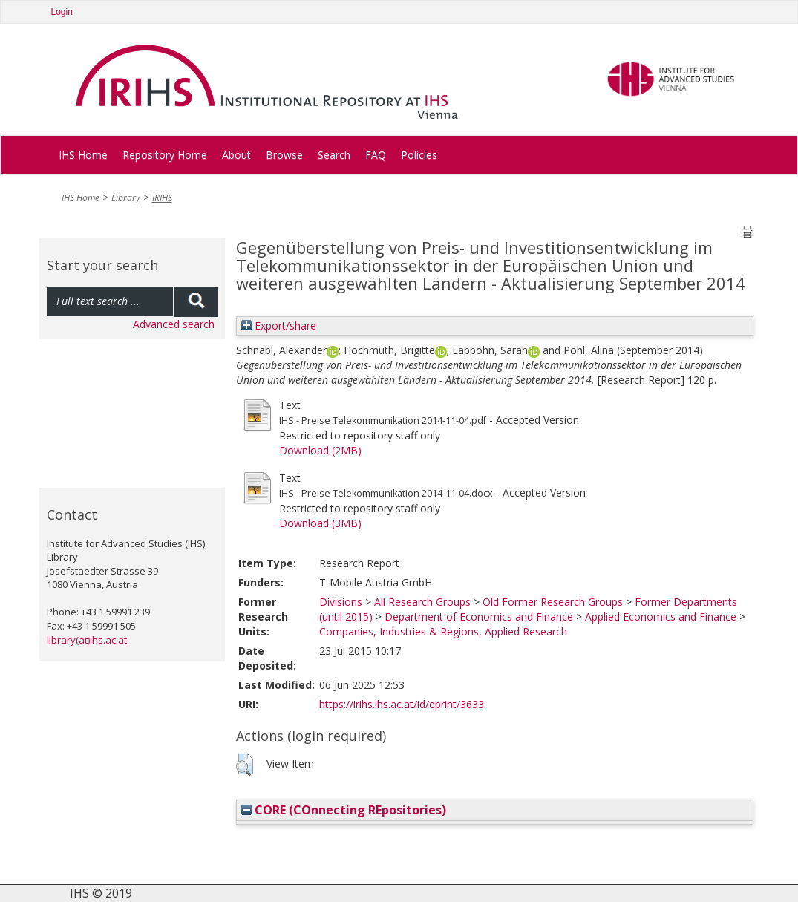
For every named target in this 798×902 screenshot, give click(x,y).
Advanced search (174, 324)
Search (334, 155)
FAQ (375, 155)
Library (125, 198)
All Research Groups (422, 602)
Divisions (340, 602)
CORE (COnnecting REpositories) (343, 810)
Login (62, 12)
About (236, 155)
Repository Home (164, 155)
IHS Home (83, 155)
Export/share (278, 325)
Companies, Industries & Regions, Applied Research (443, 631)
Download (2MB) (320, 450)
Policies (419, 155)
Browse (284, 155)
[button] (244, 765)
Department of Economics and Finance (479, 616)
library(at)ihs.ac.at (87, 640)
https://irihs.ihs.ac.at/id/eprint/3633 (401, 704)
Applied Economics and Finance (660, 616)
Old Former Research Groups (553, 602)
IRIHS (162, 198)
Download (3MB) (320, 523)
